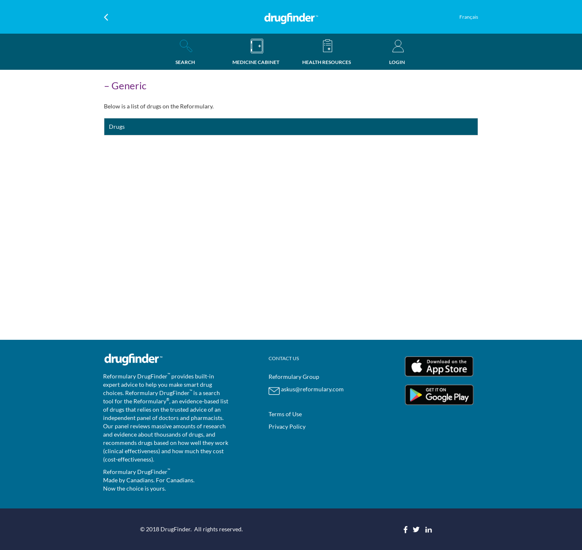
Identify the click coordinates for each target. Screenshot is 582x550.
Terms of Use (285, 413)
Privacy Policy (287, 426)
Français (468, 17)
